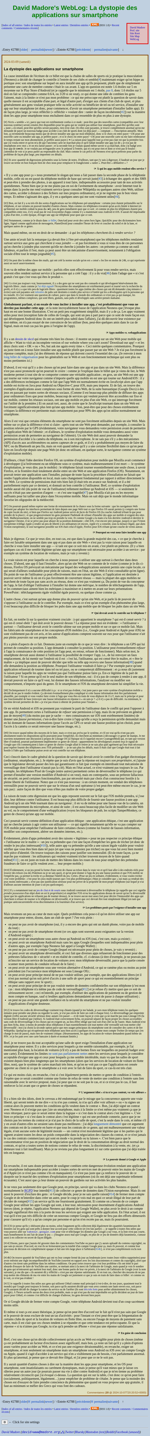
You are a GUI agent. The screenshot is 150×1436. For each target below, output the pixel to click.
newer (48, 49)
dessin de (24, 339)
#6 (108, 273)
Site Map (134, 36)
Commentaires (95, 1392)
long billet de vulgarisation (21, 357)
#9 (23, 715)
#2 (122, 112)
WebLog (134, 39)
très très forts (91, 1289)
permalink (37, 49)
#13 (51, 1190)
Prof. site (134, 30)
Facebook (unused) (127, 1432)
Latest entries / (71, 25)
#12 (85, 989)
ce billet (52, 220)
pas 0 (109, 90)
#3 (100, 178)
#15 (30, 1201)
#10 (43, 845)
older (24, 49)
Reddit (110, 1432)
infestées (39, 292)
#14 (111, 1194)
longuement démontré (107, 1124)
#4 (116, 196)
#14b (98, 1249)
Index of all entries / (27, 25)
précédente (83, 49)
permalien (100, 49)
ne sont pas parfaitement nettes (68, 1053)
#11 (15, 860)
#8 (131, 662)
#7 (85, 492)
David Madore (137, 27)
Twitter (69, 1432)
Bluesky (80, 1432)
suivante (112, 49)
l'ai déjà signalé (46, 286)
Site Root (135, 33)
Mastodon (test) (95, 1432)
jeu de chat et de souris (48, 890)
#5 (52, 254)
